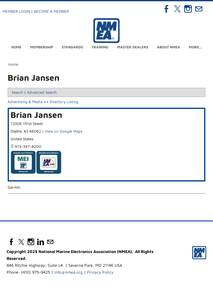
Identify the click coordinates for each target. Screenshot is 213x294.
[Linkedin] (40, 242)
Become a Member (51, 11)
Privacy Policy (100, 272)
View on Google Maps (63, 131)
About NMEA (168, 47)
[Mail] (199, 9)
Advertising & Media (25, 102)
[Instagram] (188, 9)
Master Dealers (132, 47)
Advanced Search (42, 92)
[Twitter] (177, 9)
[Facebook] (166, 9)
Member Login (16, 11)
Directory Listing (64, 102)
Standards (72, 47)
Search (17, 92)
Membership (41, 47)
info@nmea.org (68, 272)
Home (16, 47)
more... (195, 47)
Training (100, 47)
